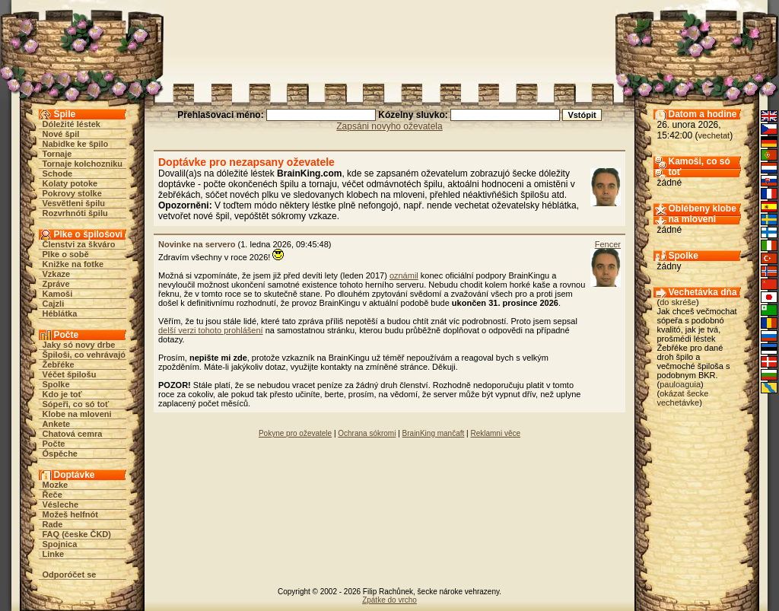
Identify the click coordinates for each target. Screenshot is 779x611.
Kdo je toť (62, 394)
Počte (54, 443)
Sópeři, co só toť (76, 404)
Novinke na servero (197, 244)
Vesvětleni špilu (74, 203)
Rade (53, 524)
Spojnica (60, 544)
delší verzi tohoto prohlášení (210, 330)
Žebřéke (59, 364)
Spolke (56, 384)
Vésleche (61, 504)
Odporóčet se (70, 574)
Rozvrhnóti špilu (75, 213)
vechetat (714, 135)
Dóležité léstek (71, 124)
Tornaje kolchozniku (83, 163)
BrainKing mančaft (433, 433)
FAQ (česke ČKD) (77, 534)
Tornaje (57, 153)
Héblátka (60, 313)
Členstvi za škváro (79, 244)
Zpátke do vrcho (389, 600)
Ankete (57, 423)
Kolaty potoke (70, 183)
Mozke (55, 484)
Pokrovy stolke (72, 193)
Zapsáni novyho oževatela (389, 126)
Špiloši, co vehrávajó (84, 354)
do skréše (678, 302)
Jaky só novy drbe (79, 344)
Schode (58, 173)
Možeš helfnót (70, 514)
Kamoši (58, 293)
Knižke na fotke (73, 264)
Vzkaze (57, 273)
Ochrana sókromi (367, 433)
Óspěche (60, 453)
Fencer (608, 244)
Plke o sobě (66, 254)
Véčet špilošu (70, 374)
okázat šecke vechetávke (683, 398)
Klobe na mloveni (77, 413)
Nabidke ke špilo (76, 143)
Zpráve (56, 283)
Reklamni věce (495, 433)
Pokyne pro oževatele (295, 433)
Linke (54, 553)
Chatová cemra (73, 433)
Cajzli (54, 303)
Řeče (52, 494)
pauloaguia (680, 384)
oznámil (404, 275)
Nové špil (61, 133)
